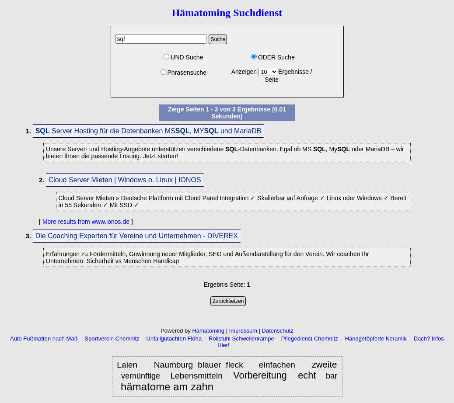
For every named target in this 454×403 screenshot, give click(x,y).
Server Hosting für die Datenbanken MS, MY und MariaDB (148, 131)
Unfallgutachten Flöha (174, 338)
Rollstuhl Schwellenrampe (241, 338)
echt (307, 375)
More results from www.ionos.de (85, 221)
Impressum (243, 330)
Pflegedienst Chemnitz (309, 338)
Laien (129, 364)
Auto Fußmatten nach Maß (44, 338)
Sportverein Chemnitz (112, 338)
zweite (324, 364)
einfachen (279, 364)
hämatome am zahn (167, 387)
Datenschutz (277, 330)
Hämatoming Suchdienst (227, 12)
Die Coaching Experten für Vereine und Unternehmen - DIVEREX (136, 236)
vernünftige (142, 376)
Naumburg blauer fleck (198, 364)
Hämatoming (208, 330)
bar (331, 376)
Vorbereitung (261, 375)
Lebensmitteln (197, 375)
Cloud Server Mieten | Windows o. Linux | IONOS (125, 180)
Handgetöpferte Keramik (376, 338)
